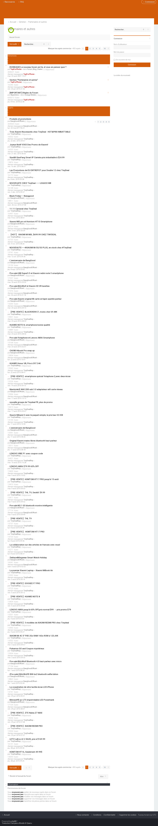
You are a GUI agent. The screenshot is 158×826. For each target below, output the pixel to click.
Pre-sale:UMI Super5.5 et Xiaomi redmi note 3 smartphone (37, 273)
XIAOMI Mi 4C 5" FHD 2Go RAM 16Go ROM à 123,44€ (34, 635)
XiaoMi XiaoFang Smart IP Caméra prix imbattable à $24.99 (37, 157)
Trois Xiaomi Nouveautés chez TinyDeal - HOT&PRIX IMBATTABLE (40, 132)
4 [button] (96, 48)
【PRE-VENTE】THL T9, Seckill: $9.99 (27, 492)
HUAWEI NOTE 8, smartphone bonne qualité (30, 325)
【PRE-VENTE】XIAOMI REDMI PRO (26, 726)
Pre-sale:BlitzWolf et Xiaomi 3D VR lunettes (30, 286)
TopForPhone (16, 69)
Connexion (118, 39)
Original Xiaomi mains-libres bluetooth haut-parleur (33, 440)
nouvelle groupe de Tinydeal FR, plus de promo (31, 402)
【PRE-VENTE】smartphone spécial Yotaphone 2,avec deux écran (40, 376)
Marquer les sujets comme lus (59, 48)
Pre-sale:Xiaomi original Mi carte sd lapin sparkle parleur (36, 299)
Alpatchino (15, 95)
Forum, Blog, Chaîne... (35, 69)
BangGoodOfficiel (17, 121)
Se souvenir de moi (123, 60)
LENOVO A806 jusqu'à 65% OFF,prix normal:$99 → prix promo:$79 (40, 609)
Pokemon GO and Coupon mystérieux (27, 648)
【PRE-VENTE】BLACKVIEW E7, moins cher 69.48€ (33, 312)
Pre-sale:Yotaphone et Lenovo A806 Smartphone (32, 337)
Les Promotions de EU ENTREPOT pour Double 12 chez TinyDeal (39, 170)
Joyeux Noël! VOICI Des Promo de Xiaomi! (29, 144)
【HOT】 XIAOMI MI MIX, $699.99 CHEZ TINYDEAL (33, 234)
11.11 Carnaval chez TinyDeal (23, 209)
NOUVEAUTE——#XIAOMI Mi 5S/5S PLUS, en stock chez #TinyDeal (40, 247)
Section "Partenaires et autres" (24, 80)
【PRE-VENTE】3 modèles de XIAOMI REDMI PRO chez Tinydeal (39, 622)
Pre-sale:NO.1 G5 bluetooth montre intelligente (31, 505)
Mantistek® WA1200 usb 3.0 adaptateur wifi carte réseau (36, 389)
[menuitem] (20, 2)
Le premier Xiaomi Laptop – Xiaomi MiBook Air (31, 570)
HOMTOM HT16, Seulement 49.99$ (26, 752)
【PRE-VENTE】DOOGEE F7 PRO (25, 583)
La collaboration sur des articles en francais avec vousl (35, 545)
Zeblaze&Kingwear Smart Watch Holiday (28, 557)
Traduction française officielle (13, 823)
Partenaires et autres (21, 29)
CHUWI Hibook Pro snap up (22, 350)
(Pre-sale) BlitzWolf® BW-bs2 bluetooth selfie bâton (34, 674)
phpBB (14, 821)
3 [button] (93, 48)
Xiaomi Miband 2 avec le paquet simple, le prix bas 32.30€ (36, 415)
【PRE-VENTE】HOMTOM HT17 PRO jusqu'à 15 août (34, 479)
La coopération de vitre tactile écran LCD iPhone (32, 687)
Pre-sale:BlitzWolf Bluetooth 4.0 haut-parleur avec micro (36, 661)
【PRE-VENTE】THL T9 (21, 518)
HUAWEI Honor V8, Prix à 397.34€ (25, 363)
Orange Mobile (30, 95)
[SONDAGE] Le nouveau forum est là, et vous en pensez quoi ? (38, 67)
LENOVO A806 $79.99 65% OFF (24, 466)
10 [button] (104, 48)
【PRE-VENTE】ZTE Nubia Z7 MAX (26, 713)
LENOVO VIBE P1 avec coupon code (26, 453)
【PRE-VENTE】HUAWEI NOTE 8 (25, 596)
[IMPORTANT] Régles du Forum (24, 92)
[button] (83, 48)
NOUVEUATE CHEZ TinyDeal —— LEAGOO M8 (30, 183)
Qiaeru (29, 823)
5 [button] (99, 48)
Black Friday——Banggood (22, 196)
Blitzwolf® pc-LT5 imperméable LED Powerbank (32, 700)
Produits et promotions (20, 119)
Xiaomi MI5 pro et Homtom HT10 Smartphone (31, 221)
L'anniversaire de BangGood (22, 260)
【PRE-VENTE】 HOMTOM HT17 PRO (27, 531)
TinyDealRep (15, 134)
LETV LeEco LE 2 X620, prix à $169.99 (27, 739)
